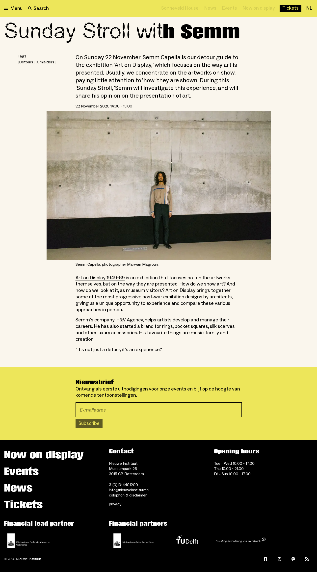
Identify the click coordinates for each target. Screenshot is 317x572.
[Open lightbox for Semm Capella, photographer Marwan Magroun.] (159, 185)
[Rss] (307, 559)
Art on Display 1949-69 (100, 278)
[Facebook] (265, 559)
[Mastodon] (293, 559)
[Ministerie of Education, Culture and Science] (28, 540)
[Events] (229, 8)
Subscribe (89, 423)
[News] (210, 8)
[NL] (309, 8)
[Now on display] (259, 8)
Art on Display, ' (135, 65)
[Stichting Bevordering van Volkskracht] (240, 540)
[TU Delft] (187, 540)
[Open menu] (13, 8)
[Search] (38, 8)
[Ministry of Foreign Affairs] (133, 540)
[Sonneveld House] (179, 8)
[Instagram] (279, 559)
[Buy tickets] (290, 8)
